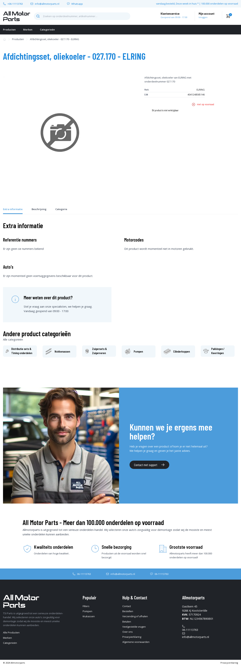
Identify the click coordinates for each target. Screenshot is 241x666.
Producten (9, 29)
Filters (86, 606)
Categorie (61, 209)
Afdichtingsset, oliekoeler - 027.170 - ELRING (54, 39)
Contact (126, 606)
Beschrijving (39, 209)
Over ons (127, 631)
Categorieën (47, 29)
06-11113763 (84, 574)
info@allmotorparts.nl (47, 4)
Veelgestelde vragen (134, 626)
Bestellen (127, 611)
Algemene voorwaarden (135, 642)
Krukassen (89, 616)
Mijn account (206, 13)
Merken (27, 29)
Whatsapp (77, 4)
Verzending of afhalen (135, 616)
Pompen (87, 611)
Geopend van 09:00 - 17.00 (174, 17)
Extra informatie (13, 209)
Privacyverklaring (131, 637)
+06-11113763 (15, 4)
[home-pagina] (16, 16)
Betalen (126, 621)
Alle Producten (11, 632)
